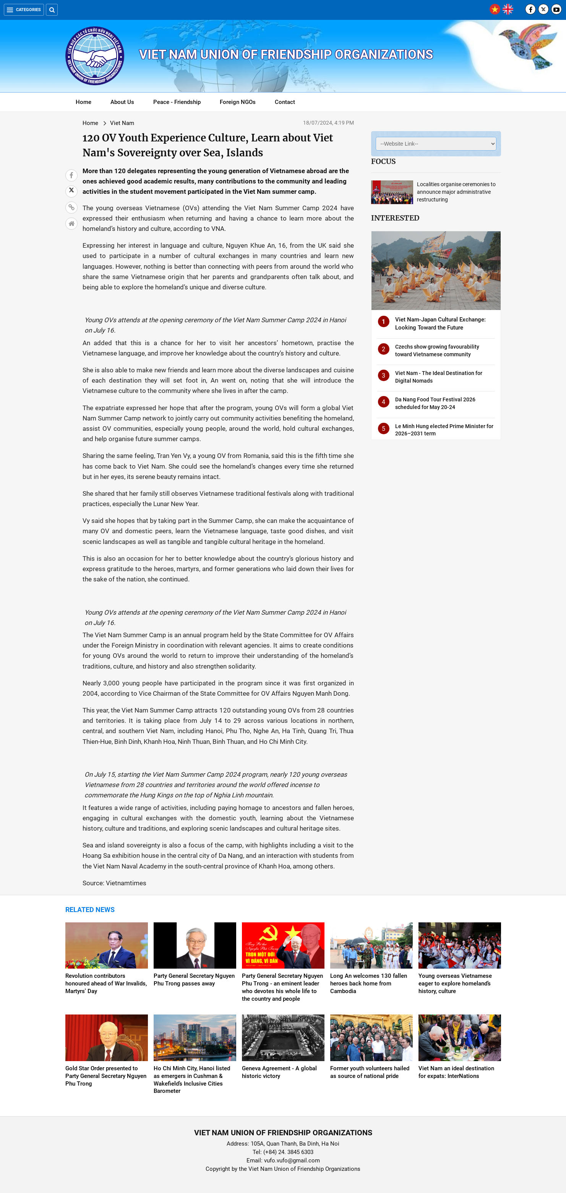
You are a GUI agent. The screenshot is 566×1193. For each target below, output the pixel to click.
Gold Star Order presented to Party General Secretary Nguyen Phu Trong (105, 1076)
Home (83, 102)
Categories (24, 9)
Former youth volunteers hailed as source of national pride (369, 1072)
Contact (285, 102)
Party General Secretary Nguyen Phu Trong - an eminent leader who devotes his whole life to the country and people (282, 987)
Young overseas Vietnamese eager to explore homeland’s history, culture (455, 983)
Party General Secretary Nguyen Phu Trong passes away (194, 979)
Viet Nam (122, 123)
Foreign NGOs (238, 102)
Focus (383, 161)
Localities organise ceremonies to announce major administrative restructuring (456, 192)
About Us (122, 102)
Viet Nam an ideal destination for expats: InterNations (456, 1072)
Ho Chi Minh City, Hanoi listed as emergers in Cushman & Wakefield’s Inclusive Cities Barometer (192, 1080)
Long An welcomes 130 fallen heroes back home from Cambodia (368, 983)
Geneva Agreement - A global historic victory (279, 1072)
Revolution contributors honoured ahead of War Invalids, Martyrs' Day (106, 983)
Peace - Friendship (177, 102)
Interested (395, 217)
